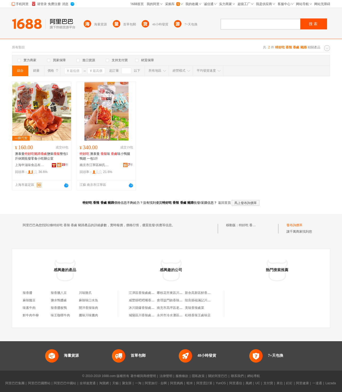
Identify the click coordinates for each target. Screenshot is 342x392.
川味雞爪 (85, 293)
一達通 (317, 383)
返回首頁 (224, 203)
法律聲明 (166, 376)
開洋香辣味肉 (88, 308)
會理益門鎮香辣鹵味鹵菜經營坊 (179, 300)
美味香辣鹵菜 (194, 308)
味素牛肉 (29, 308)
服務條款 (182, 376)
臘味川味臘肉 (88, 315)
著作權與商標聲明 (143, 376)
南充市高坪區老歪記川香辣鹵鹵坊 (181, 308)
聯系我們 (237, 376)
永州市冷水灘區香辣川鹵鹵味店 (179, 315)
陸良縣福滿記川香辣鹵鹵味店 (206, 300)
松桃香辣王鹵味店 (198, 315)
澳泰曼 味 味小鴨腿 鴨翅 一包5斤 (105, 156)
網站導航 (253, 376)
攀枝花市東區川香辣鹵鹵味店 (178, 293)
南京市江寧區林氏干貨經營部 (94, 165)
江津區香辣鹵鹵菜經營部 (146, 293)
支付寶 (268, 383)
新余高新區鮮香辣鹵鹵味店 (204, 293)
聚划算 (127, 383)
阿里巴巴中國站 (65, 383)
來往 (280, 383)
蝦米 (189, 383)
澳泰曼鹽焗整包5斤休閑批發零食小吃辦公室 (41, 156)
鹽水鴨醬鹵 (59, 300)
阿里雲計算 (204, 383)
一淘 (138, 383)
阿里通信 (235, 383)
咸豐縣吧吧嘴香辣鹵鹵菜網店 (149, 300)
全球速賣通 (88, 383)
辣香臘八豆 (59, 293)
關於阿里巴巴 (217, 376)
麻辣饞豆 (29, 300)
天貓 (115, 383)
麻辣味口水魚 (88, 300)
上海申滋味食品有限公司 (29, 165)
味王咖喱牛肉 (60, 315)
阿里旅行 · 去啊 (156, 383)
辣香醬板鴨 (59, 308)
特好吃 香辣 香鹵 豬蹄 (254, 225)
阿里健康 (302, 383)
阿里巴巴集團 (15, 383)
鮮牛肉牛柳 (31, 315)
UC (257, 383)
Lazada (330, 383)
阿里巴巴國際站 (39, 383)
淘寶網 (104, 383)
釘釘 (289, 383)
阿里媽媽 (176, 383)
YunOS (221, 383)
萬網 (249, 383)
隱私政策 (198, 376)
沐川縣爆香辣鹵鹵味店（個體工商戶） (156, 308)
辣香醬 (27, 293)
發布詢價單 (294, 225)
